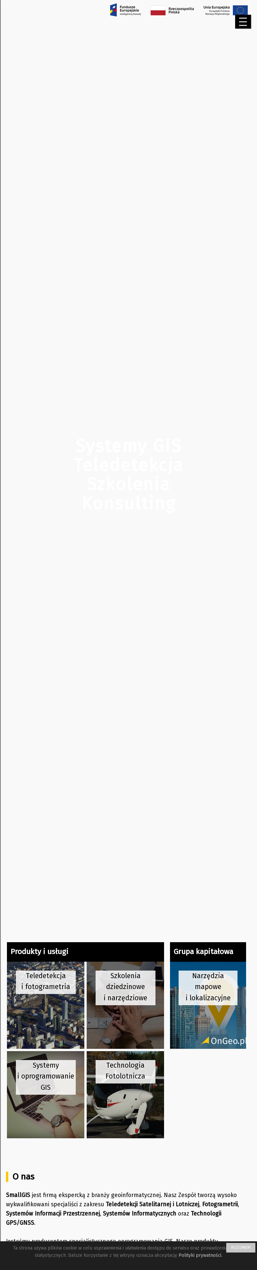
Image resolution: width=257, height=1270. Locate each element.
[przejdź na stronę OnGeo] (208, 1005)
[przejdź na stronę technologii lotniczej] (125, 1094)
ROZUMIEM (240, 1247)
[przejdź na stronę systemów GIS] (45, 1094)
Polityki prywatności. (200, 1255)
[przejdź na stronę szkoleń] (125, 1005)
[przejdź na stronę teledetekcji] (45, 1005)
